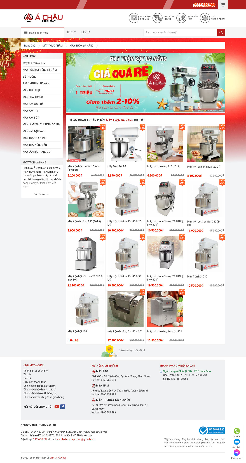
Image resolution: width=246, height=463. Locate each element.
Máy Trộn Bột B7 (116, 166)
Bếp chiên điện (192, 442)
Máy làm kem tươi (214, 439)
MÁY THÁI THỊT (31, 90)
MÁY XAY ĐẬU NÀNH (34, 131)
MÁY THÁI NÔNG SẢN (35, 144)
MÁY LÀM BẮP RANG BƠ (36, 151)
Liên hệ (27, 378)
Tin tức (27, 374)
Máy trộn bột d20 (77, 331)
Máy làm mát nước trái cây (199, 446)
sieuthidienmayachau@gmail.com (76, 439)
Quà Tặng (75, 160)
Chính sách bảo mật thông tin (40, 393)
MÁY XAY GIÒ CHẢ (33, 104)
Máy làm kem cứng (174, 442)
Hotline (236, 433)
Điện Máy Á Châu (58, 458)
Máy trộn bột (208, 442)
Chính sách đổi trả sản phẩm (39, 385)
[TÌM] (221, 32)
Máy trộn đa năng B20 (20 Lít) (203, 166)
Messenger (236, 454)
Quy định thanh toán (35, 382)
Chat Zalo (236, 443)
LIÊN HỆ (87, 32)
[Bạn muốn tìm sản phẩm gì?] (180, 32)
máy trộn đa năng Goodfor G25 (124, 331)
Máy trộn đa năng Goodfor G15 (164, 331)
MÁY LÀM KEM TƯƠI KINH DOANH (41, 124)
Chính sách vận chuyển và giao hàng (44, 397)
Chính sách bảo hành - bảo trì (40, 389)
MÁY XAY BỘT (31, 117)
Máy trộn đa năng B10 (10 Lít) (164, 166)
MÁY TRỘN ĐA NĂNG (34, 138)
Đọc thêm (39, 194)
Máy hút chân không (192, 439)
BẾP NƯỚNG (29, 76)
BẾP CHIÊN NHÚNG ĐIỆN (36, 83)
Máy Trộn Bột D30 (197, 276)
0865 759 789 (108, 380)
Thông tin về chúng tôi (36, 370)
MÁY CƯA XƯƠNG (33, 97)
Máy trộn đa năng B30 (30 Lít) (84, 221)
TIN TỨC (73, 32)
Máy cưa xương (172, 439)
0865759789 (40, 439)
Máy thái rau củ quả (34, 63)
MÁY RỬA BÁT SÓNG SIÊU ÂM (40, 69)
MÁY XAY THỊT (31, 110)
